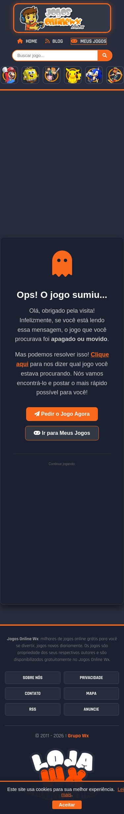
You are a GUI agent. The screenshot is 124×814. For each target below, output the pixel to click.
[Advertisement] (62, 155)
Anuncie (91, 709)
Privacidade (91, 677)
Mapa (91, 693)
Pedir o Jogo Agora (62, 414)
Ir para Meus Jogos (62, 433)
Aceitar (67, 804)
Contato (33, 693)
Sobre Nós (32, 677)
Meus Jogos (88, 41)
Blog (54, 41)
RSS (32, 709)
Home (27, 41)
